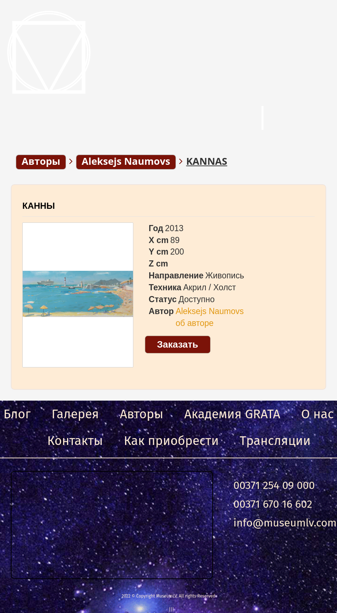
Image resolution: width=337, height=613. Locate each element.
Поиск (214, 119)
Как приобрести (171, 440)
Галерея (75, 414)
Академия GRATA (232, 414)
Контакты (75, 440)
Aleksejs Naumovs (210, 311)
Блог (17, 414)
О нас (317, 414)
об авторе (195, 323)
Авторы (141, 414)
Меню (42, 119)
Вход (304, 119)
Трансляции (275, 440)
